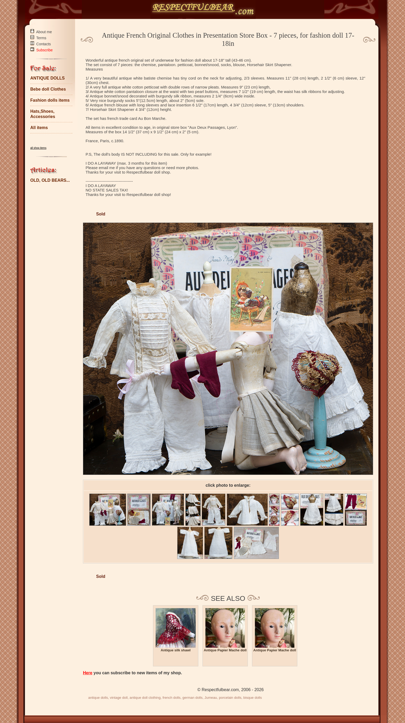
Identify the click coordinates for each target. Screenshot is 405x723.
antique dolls (98, 698)
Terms (41, 38)
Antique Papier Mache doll (225, 650)
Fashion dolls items (50, 100)
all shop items (38, 147)
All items (39, 127)
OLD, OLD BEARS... (50, 180)
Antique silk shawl (175, 650)
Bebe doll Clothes (48, 89)
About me (44, 32)
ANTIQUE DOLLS (47, 78)
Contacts (43, 44)
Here (87, 673)
